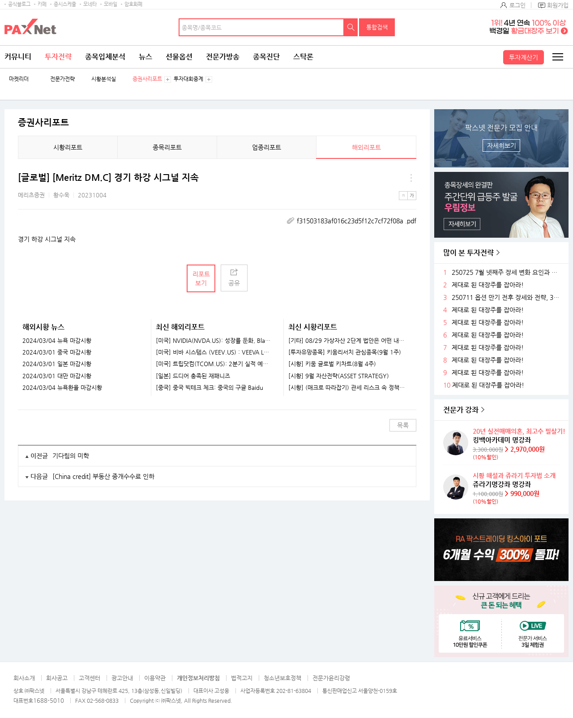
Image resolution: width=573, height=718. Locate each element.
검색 (351, 27)
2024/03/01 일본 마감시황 (56, 364)
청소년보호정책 (282, 678)
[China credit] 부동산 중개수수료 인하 (103, 476)
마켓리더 (19, 79)
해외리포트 (366, 147)
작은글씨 (403, 195)
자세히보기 (501, 145)
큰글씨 (411, 195)
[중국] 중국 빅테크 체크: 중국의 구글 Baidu (209, 388)
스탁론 (303, 56)
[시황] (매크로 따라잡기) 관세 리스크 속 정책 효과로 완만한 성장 (346, 388)
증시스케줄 (65, 4)
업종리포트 (266, 147)
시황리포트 (67, 147)
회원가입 (558, 5)
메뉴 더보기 (411, 177)
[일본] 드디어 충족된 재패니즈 (193, 376)
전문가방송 (222, 56)
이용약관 (155, 678)
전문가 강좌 (461, 410)
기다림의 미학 (70, 456)
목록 (403, 425)
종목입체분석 (105, 56)
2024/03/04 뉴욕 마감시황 (56, 341)
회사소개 (24, 678)
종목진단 (266, 56)
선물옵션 (179, 56)
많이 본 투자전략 (468, 252)
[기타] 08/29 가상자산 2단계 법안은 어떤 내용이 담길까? (346, 341)
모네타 (90, 4)
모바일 (110, 4)
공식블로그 (19, 4)
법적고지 (241, 678)
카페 (42, 4)
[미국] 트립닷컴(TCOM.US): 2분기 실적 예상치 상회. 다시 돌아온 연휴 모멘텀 (214, 364)
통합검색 (377, 27)
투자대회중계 (188, 79)
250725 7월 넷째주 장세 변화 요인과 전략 (507, 272)
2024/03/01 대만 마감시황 (56, 376)
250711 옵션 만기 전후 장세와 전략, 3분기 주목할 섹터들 (507, 297)
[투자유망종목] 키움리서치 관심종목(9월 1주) (344, 352)
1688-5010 (48, 700)
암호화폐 (133, 4)
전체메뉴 (557, 57)
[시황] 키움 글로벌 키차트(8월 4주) (332, 364)
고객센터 (89, 678)
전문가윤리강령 (331, 678)
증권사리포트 (147, 79)
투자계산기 (523, 57)
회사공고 (57, 678)
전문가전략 (62, 79)
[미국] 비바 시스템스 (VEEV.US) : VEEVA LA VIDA (214, 352)
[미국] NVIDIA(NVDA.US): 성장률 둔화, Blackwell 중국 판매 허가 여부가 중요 (214, 341)
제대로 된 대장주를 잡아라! (488, 285)
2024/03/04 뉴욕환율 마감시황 (62, 388)
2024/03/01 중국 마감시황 (56, 352)
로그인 (517, 5)
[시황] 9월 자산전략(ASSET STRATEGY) (338, 376)
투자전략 (58, 56)
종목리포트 (167, 147)
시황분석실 (103, 79)
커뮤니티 (17, 56)
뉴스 (145, 56)
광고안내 (122, 678)
